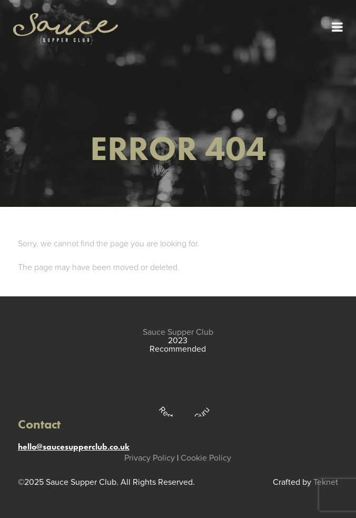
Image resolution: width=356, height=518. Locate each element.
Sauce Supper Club (178, 332)
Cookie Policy (206, 458)
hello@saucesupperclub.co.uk (74, 446)
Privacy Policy (149, 458)
